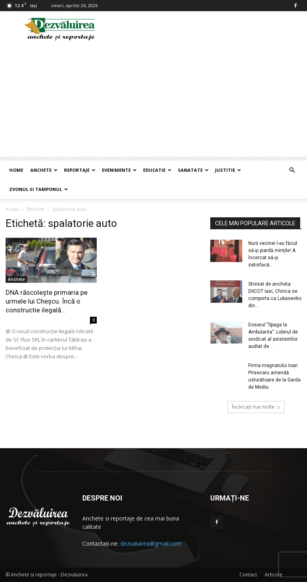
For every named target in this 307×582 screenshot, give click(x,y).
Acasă (12, 209)
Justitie (228, 170)
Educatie (157, 170)
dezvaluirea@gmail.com (150, 543)
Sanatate (193, 170)
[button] (291, 170)
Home (16, 170)
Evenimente (119, 170)
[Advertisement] (153, 101)
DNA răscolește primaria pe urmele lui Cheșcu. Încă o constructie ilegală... (47, 301)
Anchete (44, 170)
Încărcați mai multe (256, 406)
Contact (248, 574)
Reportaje (80, 170)
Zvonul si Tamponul (38, 189)
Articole (273, 574)
